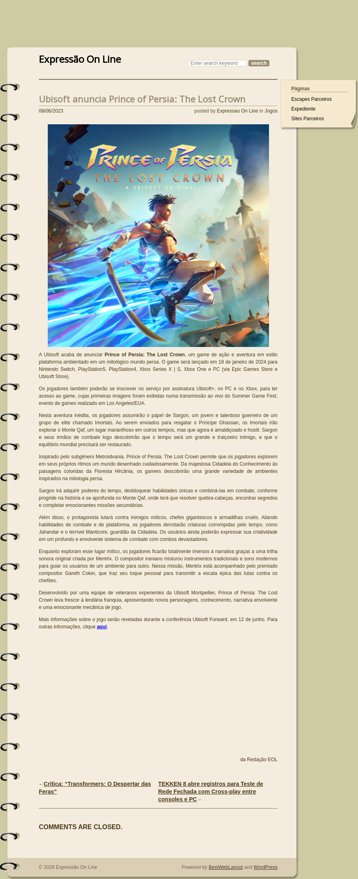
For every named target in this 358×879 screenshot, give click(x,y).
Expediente (303, 109)
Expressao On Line (237, 111)
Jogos (271, 111)
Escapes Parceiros (311, 99)
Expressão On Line (80, 58)
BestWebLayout (226, 867)
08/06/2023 (51, 111)
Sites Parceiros (307, 118)
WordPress (266, 867)
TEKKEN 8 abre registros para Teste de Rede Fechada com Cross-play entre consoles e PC (210, 791)
